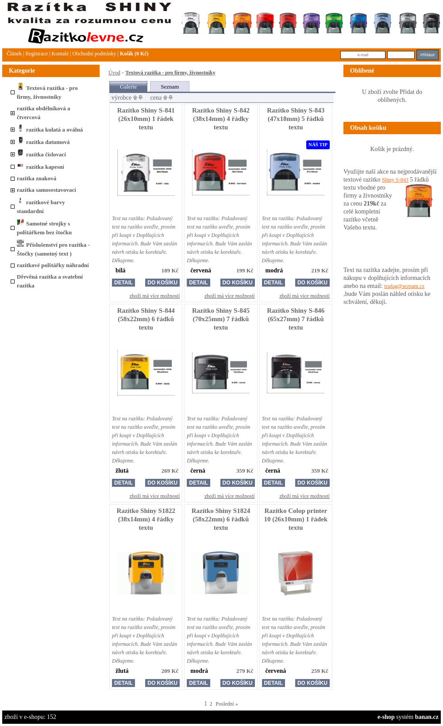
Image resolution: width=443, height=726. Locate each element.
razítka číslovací (41, 154)
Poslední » (227, 704)
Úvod (114, 73)
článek (14, 53)
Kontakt (60, 53)
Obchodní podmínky (94, 53)
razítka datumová (43, 142)
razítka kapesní (40, 166)
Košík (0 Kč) (134, 53)
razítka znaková (36, 178)
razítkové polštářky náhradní (53, 265)
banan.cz (427, 717)
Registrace (36, 53)
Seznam (170, 86)
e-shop (386, 717)
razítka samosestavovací (46, 189)
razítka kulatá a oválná (50, 129)
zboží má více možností (155, 296)
